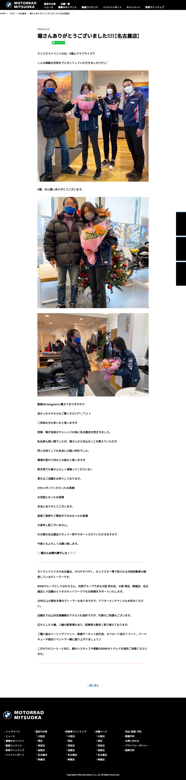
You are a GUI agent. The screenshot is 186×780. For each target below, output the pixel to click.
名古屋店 (42, 754)
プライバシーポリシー (136, 745)
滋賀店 (41, 750)
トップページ (13, 731)
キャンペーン (133, 7)
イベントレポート (112, 7)
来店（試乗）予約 (133, 731)
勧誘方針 (130, 750)
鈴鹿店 (41, 759)
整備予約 (130, 736)
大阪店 (41, 736)
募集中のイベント (67, 7)
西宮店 (41, 745)
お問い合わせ (132, 740)
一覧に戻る (93, 685)
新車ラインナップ (154, 7)
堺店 (40, 740)
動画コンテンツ (90, 7)
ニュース (48, 7)
